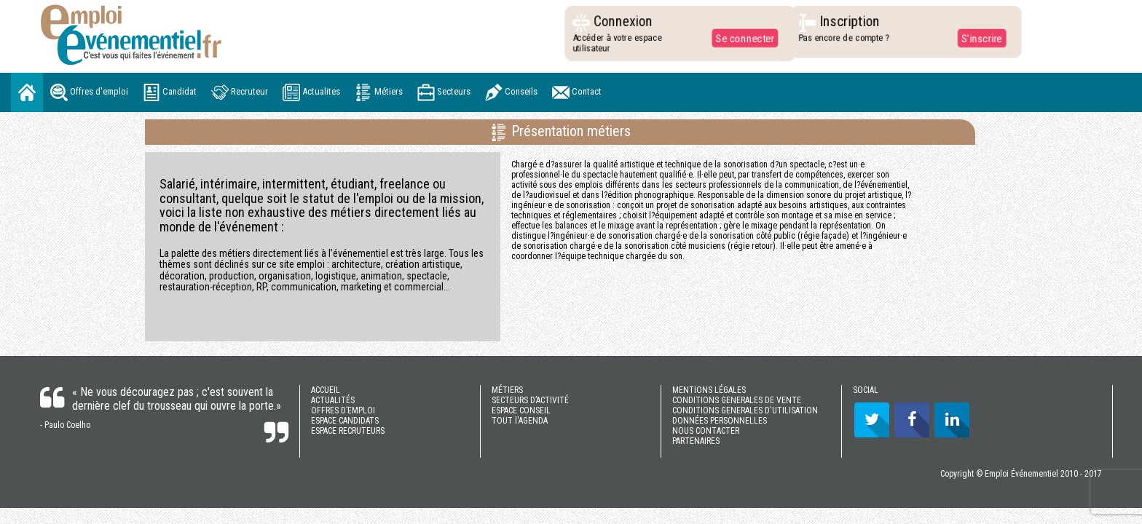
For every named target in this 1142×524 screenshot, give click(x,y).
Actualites (311, 92)
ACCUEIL (325, 390)
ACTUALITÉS (333, 400)
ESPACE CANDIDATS (345, 421)
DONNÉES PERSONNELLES (719, 421)
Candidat (170, 92)
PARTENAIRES (696, 441)
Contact (577, 92)
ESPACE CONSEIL (521, 410)
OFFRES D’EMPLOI (343, 410)
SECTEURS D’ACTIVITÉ (530, 400)
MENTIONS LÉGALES (709, 390)
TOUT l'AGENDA (520, 421)
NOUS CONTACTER (705, 431)
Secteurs (443, 92)
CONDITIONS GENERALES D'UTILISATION (745, 410)
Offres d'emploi (89, 92)
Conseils (511, 92)
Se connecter (741, 38)
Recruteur (239, 92)
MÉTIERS (507, 390)
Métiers (379, 92)
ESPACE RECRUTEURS (348, 431)
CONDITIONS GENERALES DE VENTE (736, 400)
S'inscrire (977, 38)
